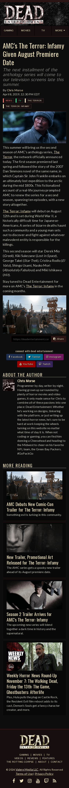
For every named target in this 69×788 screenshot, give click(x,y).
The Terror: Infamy (17, 106)
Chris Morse (15, 90)
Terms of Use (24, 773)
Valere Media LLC (27, 769)
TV (19, 100)
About (42, 762)
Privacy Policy (44, 773)
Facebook (16, 357)
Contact (57, 762)
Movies (37, 755)
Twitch (44, 364)
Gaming (24, 755)
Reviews (32, 758)
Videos (18, 758)
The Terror (35, 100)
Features (48, 758)
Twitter (34, 357)
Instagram (53, 357)
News (9, 100)
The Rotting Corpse (20, 762)
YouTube (26, 364)
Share (58, 339)
